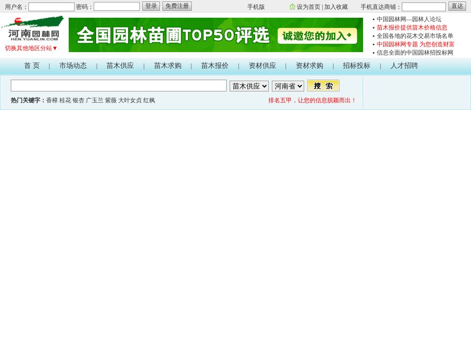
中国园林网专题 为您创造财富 (416, 44)
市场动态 (73, 65)
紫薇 (111, 100)
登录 (151, 5)
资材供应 (262, 65)
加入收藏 (336, 6)
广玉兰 (95, 100)
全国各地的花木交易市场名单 (415, 35)
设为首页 (308, 6)
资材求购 (309, 65)
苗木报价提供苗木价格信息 (412, 27)
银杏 (78, 100)
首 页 (32, 65)
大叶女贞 (130, 100)
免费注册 (177, 5)
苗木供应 (120, 65)
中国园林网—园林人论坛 (409, 19)
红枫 (149, 100)
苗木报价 (215, 65)
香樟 (52, 100)
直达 (457, 5)
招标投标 (356, 65)
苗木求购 (168, 65)
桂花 (65, 100)
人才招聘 (404, 65)
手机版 (256, 6)
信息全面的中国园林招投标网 (415, 52)
